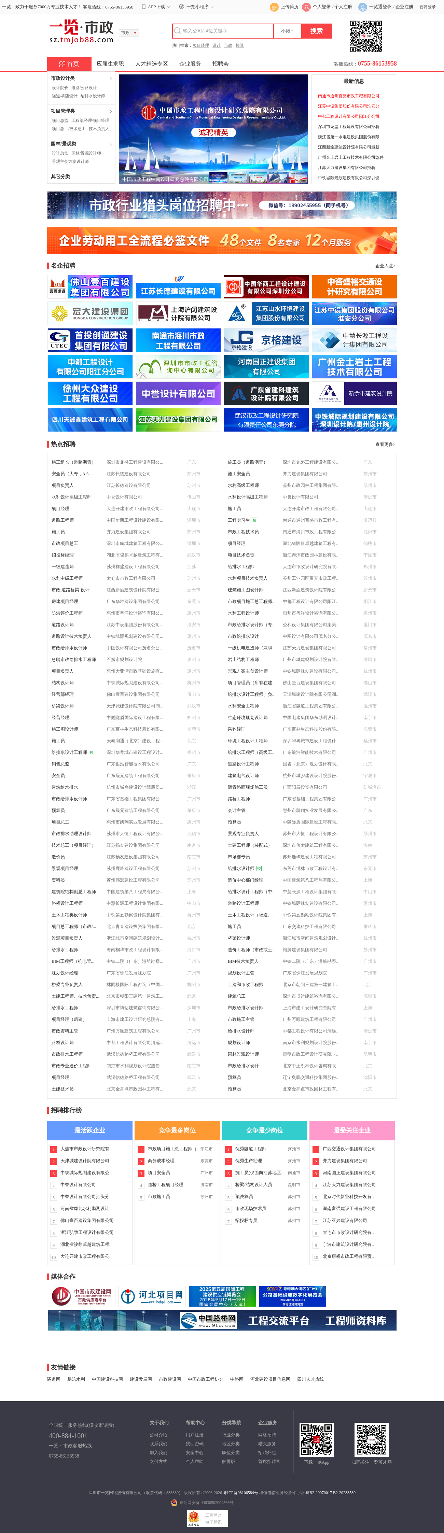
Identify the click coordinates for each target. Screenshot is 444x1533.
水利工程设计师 (243, 613)
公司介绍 (158, 1434)
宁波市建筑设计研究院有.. (348, 1244)
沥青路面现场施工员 (248, 787)
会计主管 (237, 810)
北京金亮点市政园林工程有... (135, 1089)
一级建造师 (63, 566)
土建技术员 (63, 1089)
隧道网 (53, 1379)
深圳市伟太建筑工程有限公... (311, 845)
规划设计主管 (241, 972)
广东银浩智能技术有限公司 (309, 752)
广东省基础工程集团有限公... (135, 798)
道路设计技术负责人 (72, 636)
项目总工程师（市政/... (74, 926)
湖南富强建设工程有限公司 (349, 1208)
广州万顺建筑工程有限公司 (309, 1019)
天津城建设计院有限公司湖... (311, 694)
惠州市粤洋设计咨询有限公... (135, 613)
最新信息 (354, 81)
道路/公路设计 (84, 87)
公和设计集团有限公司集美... (311, 624)
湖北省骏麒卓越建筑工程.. (86, 1244)
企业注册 (404, 6)
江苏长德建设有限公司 (129, 473)
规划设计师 (239, 1042)
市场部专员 (239, 856)
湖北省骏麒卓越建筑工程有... (311, 543)
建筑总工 (237, 996)
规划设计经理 (65, 972)
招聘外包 (267, 1452)
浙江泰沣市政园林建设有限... (311, 555)
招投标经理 (63, 555)
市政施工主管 (241, 1019)
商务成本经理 (161, 1160)
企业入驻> (385, 265)
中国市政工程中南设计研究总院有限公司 (165, 179)
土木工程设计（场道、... (252, 914)
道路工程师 (63, 520)
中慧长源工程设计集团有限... (311, 891)
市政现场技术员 (250, 1208)
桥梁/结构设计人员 (253, 1184)
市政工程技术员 (243, 531)
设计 (216, 45)
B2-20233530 (344, 1492)
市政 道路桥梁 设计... (72, 589)
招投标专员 (246, 1220)
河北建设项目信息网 (270, 1379)
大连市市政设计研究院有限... (311, 566)
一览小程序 (197, 7)
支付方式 (158, 1461)
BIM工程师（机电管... (73, 961)
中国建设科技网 (107, 1379)
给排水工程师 (241, 566)
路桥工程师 (239, 798)
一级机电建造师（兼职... (252, 647)
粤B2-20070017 (318, 1492)
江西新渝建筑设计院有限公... (135, 589)
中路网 (237, 1379)
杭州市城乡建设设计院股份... (311, 775)
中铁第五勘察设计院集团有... (135, 914)
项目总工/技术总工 (69, 128)
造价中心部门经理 (245, 880)
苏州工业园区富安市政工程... (311, 578)
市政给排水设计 (243, 636)
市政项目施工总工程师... (252, 601)
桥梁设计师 (63, 705)
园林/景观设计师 (86, 153)
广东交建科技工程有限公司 (309, 926)
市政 (228, 45)
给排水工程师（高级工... (252, 752)
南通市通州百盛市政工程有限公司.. (349, 96)
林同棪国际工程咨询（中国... (135, 984)
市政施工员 (159, 1196)
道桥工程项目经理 (165, 1184)
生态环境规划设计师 (248, 717)
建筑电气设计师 (243, 775)
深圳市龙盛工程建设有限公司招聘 (348, 126)
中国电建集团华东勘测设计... (311, 717)
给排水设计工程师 (73, 752)
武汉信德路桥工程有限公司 (133, 1054)
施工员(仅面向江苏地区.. (259, 1172)
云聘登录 (427, 6)
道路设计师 (63, 624)
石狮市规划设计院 (124, 659)
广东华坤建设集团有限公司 (133, 601)
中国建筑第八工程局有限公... (311, 880)
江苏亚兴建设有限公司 (345, 1220)
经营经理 (60, 717)
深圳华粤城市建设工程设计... (311, 740)
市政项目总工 (65, 543)
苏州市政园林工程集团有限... (311, 485)
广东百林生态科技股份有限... (135, 729)
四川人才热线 (310, 1379)
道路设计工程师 (243, 763)
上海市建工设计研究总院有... (311, 1007)
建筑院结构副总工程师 (74, 891)
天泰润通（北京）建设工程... (135, 740)
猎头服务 (267, 1443)
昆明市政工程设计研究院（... (311, 1054)
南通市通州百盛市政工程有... (311, 520)
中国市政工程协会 (205, 1379)
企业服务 (190, 64)
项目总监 (60, 120)
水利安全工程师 (243, 705)
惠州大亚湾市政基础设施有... (135, 671)
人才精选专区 (151, 64)
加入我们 (158, 1452)
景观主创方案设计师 (70, 161)
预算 (240, 45)
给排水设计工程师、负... (252, 694)
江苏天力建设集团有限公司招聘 (346, 167)
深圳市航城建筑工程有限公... (135, 543)
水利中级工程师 (67, 578)
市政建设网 (170, 1379)
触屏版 (228, 1461)
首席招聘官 (269, 1461)
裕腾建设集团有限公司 (305, 949)
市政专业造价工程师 (72, 1065)
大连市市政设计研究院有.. (86, 1148)
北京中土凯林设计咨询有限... (311, 1065)
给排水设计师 (93, 96)
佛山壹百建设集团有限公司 (309, 682)
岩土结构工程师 (243, 659)
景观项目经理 (65, 868)
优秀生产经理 (248, 1160)
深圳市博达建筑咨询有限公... (311, 996)
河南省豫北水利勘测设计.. (86, 1208)
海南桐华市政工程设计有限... (135, 949)
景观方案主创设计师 (248, 671)
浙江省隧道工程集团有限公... (311, 705)
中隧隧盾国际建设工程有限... (135, 717)
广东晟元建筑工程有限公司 (133, 775)
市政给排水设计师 (69, 647)
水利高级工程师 (243, 485)
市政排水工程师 (67, 1054)
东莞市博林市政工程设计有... (311, 868)
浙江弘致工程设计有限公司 (87, 1232)
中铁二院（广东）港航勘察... (135, 961)
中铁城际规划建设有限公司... (135, 636)
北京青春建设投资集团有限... (135, 926)
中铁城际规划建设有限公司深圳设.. (349, 177)
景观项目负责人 (67, 938)
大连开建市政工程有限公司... (135, 508)
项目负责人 (63, 485)
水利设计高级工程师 (72, 497)
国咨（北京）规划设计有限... (311, 763)
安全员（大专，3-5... (72, 473)
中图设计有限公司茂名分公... (311, 636)
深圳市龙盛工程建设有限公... (135, 462)
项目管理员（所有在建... (252, 682)
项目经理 (201, 45)
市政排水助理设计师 (72, 833)
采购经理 (237, 729)
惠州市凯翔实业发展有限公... (311, 810)
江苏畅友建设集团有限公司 (133, 845)
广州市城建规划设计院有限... (311, 659)
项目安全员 (159, 1172)
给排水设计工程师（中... (252, 891)
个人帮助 (195, 1461)
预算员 (58, 810)
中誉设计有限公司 (124, 497)
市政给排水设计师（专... (252, 624)
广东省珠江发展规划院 (129, 972)
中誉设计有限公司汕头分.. (86, 1196)
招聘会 (220, 64)
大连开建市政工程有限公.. (86, 1256)
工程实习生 (242, 520)
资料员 (58, 880)
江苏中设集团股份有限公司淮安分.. (349, 106)
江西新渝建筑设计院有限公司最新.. (349, 147)
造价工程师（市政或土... (252, 949)
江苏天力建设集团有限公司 (309, 647)
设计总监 (60, 153)
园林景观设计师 (243, 1054)
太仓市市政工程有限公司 (131, 578)
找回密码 (195, 1443)
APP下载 (156, 7)
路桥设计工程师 (67, 903)
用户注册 (195, 1434)
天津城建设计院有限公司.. (86, 1160)
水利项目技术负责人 (248, 578)
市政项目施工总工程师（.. (173, 1148)
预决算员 (244, 1196)
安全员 (58, 775)
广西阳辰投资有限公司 (305, 787)
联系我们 (158, 1443)
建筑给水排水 (65, 787)
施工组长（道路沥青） (74, 462)
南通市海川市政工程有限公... (311, 531)
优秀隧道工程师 (250, 1148)
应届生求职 (110, 64)
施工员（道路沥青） (248, 462)
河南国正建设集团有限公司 (349, 1172)
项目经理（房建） (69, 1019)
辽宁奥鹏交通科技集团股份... (311, 1077)
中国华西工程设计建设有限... (135, 520)
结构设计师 (63, 682)
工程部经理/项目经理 (90, 120)
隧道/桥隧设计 (65, 96)
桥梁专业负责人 (67, 984)
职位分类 (231, 1452)
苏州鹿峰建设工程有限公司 (309, 856)
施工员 (234, 508)
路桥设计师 (63, 1042)
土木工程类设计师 (69, 914)
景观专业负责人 (243, 833)
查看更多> (385, 444)
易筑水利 (76, 1379)
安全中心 (195, 1452)
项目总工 (60, 822)
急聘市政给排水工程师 (74, 659)
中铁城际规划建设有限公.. (86, 1172)
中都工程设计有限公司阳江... (311, 601)
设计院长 (60, 87)
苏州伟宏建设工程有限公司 (133, 880)
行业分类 (231, 1434)
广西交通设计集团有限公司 (349, 1148)
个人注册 (343, 6)
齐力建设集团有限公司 (305, 473)
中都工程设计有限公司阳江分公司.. (349, 116)
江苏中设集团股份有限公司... (135, 624)
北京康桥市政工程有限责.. (348, 1256)
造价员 (58, 856)
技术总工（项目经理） (74, 845)
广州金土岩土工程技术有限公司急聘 (351, 157)
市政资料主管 (65, 1030)
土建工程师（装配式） (250, 845)
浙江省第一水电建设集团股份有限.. (349, 137)
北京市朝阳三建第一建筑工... (311, 984)
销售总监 (60, 763)
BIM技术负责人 (243, 961)
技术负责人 (99, 128)
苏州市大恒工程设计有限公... (135, 833)
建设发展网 (141, 1379)
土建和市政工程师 (245, 984)
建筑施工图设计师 (245, 589)
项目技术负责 (241, 555)
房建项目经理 (65, 601)
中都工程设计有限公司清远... (311, 1030)
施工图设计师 (65, 729)
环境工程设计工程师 (248, 740)
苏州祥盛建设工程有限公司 (133, 566)
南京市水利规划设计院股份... (311, 1042)
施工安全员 (239, 473)
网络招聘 (267, 1434)
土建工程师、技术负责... (75, 996)
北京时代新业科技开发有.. (348, 1196)
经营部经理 (63, 694)
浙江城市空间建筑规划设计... (135, 938)
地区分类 (231, 1443)
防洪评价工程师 (67, 613)
